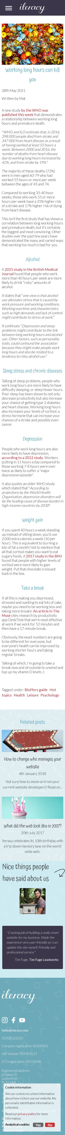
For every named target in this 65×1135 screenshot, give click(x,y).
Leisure (32, 695)
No (50, 1125)
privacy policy (27, 1114)
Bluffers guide (36, 689)
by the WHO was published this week (25, 112)
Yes (38, 1125)
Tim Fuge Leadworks (44, 960)
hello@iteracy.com (15, 1030)
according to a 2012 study (22, 457)
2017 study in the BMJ (44, 556)
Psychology (50, 695)
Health (19, 695)
